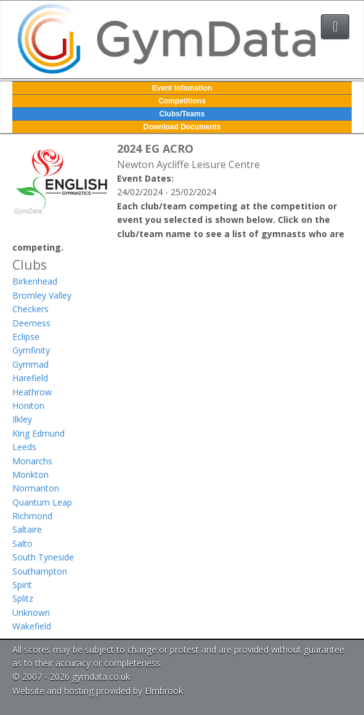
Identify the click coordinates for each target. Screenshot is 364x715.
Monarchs (32, 461)
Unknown (31, 612)
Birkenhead (34, 281)
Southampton (39, 571)
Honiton (28, 405)
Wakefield (31, 626)
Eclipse (25, 336)
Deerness (31, 323)
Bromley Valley (41, 295)
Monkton (30, 474)
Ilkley (22, 419)
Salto (22, 543)
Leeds (24, 447)
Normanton (35, 488)
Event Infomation (182, 88)
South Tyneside (43, 557)
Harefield (30, 378)
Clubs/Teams (182, 114)
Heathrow (32, 392)
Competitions (182, 101)
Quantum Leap (42, 502)
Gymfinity (31, 350)
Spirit (22, 585)
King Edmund (38, 433)
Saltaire (27, 529)
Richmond (32, 516)
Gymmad (30, 364)
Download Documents (181, 127)
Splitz (22, 598)
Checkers (30, 309)
